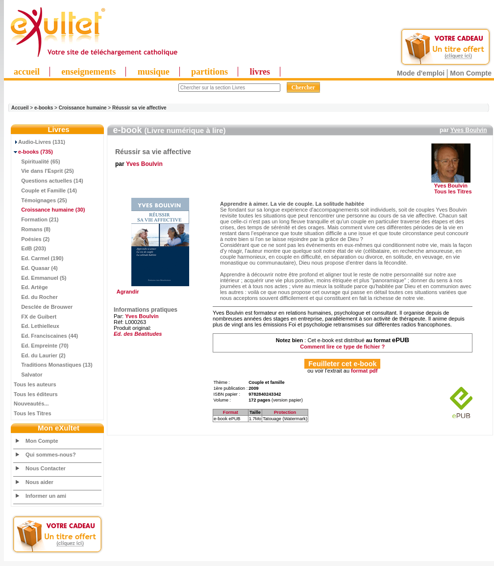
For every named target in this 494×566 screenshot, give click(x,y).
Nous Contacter (45, 468)
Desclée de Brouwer (43, 307)
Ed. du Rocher (36, 297)
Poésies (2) (31, 239)
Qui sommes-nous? (50, 455)
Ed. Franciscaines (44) (46, 336)
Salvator (28, 374)
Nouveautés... (31, 403)
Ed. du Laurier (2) (40, 355)
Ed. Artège (31, 287)
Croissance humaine (83, 107)
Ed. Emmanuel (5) (40, 278)
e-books (43, 107)
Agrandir (159, 289)
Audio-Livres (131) (39, 142)
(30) (49, 210)
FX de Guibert (35, 317)
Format (230, 412)
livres (259, 72)
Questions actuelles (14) (48, 181)
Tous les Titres (32, 413)
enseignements (88, 72)
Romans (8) (32, 229)
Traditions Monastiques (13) (53, 365)
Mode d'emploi (421, 73)
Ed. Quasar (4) (36, 268)
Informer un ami (45, 496)
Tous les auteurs (35, 384)
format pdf (364, 371)
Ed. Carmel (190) (38, 258)
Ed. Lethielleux (36, 326)
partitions (209, 72)
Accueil (20, 107)
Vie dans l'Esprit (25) (44, 171)
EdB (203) (30, 248)
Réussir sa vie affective (139, 107)
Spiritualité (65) (37, 161)
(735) (33, 152)
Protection (285, 412)
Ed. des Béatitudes (138, 334)
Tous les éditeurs (36, 394)
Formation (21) (36, 219)
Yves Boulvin (468, 130)
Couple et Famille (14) (45, 190)
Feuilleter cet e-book (342, 364)
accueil (27, 72)
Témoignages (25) (40, 200)
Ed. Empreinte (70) (41, 346)
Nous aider (39, 482)
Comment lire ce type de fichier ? (342, 347)
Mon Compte (471, 73)
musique (154, 72)
